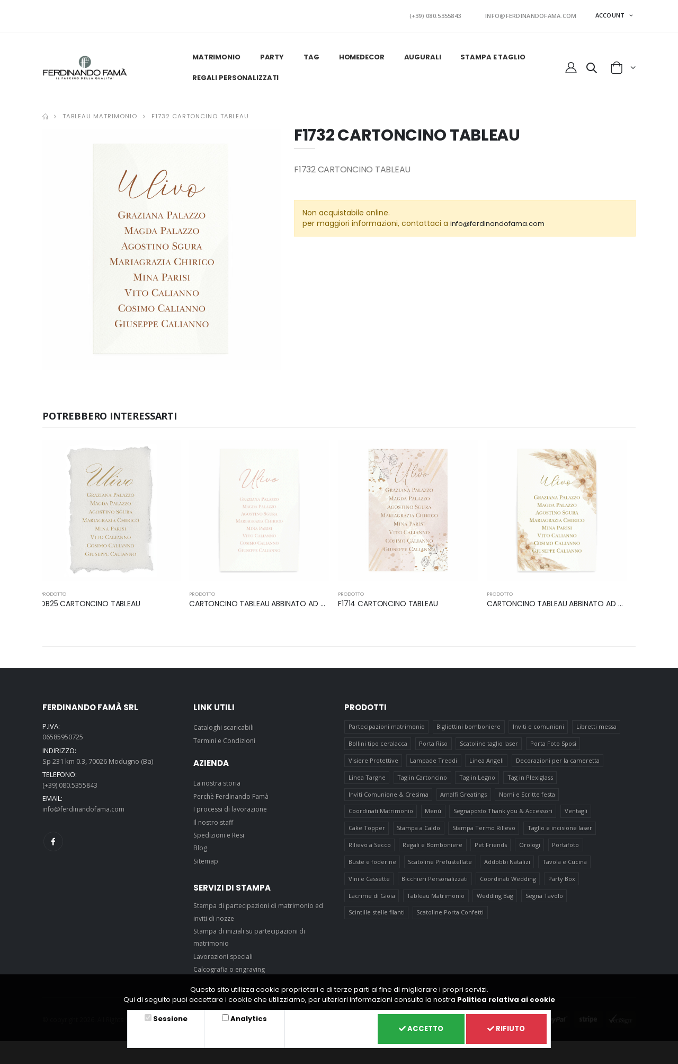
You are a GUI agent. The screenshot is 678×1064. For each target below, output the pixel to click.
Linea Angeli (487, 760)
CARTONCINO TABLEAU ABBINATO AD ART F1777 (277, 600)
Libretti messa (597, 724)
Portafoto (566, 850)
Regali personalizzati (234, 74)
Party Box (562, 886)
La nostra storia (218, 779)
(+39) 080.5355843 (453, 14)
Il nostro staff (214, 818)
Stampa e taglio (491, 54)
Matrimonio (215, 54)
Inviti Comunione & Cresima (389, 796)
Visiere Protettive (373, 760)
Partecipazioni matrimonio (387, 724)
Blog (200, 844)
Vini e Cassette (369, 886)
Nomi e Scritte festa (527, 796)
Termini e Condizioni (225, 737)
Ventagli (576, 814)
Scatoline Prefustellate (440, 868)
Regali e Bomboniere (433, 850)
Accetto (414, 1028)
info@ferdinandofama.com (501, 220)
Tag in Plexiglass (531, 778)
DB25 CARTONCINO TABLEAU (93, 600)
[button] (591, 66)
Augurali (421, 54)
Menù (433, 814)
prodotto (53, 591)
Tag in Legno (478, 778)
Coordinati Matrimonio (381, 814)
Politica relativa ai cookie (506, 997)
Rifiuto (504, 1028)
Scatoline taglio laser (489, 742)
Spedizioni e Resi (220, 831)
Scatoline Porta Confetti (450, 922)
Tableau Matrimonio (100, 113)
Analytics (244, 1017)
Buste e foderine (372, 868)
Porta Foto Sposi (554, 742)
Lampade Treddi (434, 760)
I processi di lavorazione (232, 805)
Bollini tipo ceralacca (378, 742)
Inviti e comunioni (539, 724)
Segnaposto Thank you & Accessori (503, 814)
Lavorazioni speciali (225, 952)
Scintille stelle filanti (377, 922)
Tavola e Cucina (565, 868)
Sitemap (206, 857)
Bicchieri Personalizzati (435, 886)
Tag (310, 54)
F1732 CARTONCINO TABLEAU (199, 113)
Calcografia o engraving (231, 966)
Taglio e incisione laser (560, 832)
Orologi (530, 850)
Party (271, 54)
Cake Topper (367, 832)
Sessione (168, 1017)
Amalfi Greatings (464, 796)
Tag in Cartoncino (423, 778)
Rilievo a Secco (370, 850)
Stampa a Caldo (419, 832)
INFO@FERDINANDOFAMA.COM (536, 14)
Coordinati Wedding (508, 886)
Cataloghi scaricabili (225, 724)
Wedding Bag (495, 904)
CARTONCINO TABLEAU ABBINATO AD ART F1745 (575, 600)
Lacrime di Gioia (372, 904)
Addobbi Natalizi (508, 868)
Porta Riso (434, 742)
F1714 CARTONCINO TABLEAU (391, 600)
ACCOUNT (611, 14)
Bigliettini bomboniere (469, 724)
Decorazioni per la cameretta (558, 760)
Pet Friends (491, 850)
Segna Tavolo (545, 904)
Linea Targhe (367, 778)
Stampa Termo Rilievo (484, 832)
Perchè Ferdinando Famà (233, 793)
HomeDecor (360, 54)
